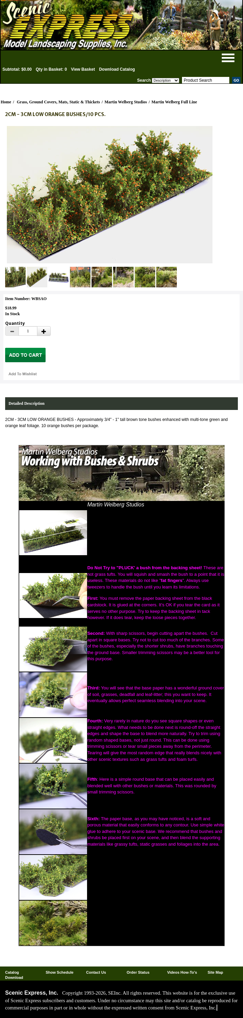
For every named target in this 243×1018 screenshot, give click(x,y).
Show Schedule (59, 972)
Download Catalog (117, 69)
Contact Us (96, 972)
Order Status (137, 972)
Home (6, 102)
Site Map (215, 972)
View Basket (83, 69)
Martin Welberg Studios (126, 102)
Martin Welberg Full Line (174, 102)
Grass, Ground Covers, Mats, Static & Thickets (58, 102)
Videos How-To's (182, 972)
